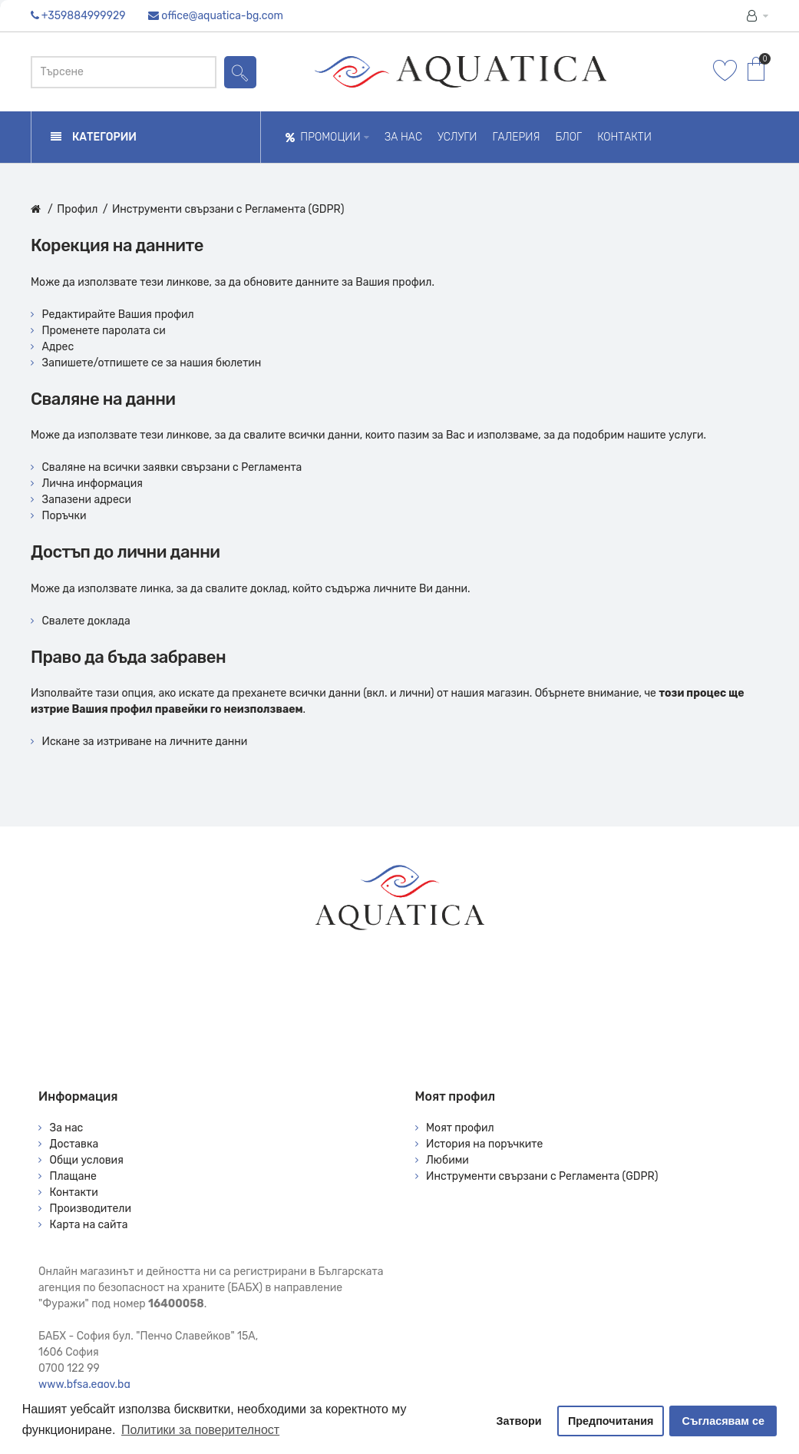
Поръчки (64, 515)
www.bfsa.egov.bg (84, 1384)
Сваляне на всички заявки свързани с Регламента (172, 467)
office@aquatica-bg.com (222, 15)
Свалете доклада (86, 621)
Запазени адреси (87, 499)
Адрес (58, 346)
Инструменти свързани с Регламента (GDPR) (228, 209)
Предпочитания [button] (611, 1421)
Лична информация (92, 483)
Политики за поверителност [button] (200, 1429)
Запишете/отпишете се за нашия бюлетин (152, 362)
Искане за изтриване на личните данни (145, 741)
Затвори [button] (519, 1421)
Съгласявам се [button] (723, 1421)
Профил (77, 209)
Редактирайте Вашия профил (118, 314)
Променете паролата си (104, 330)
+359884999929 (83, 15)
